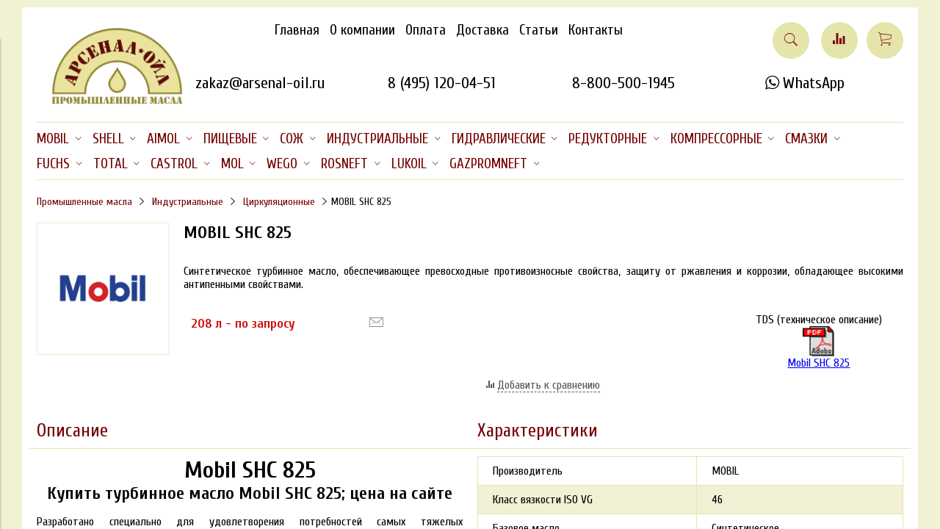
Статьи (538, 30)
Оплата (425, 30)
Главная (297, 30)
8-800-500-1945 (623, 83)
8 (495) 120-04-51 (442, 83)
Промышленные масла (84, 201)
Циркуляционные (279, 201)
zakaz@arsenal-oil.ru (260, 83)
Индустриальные (187, 201)
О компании (362, 30)
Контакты (595, 30)
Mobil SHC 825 (818, 348)
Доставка (482, 30)
